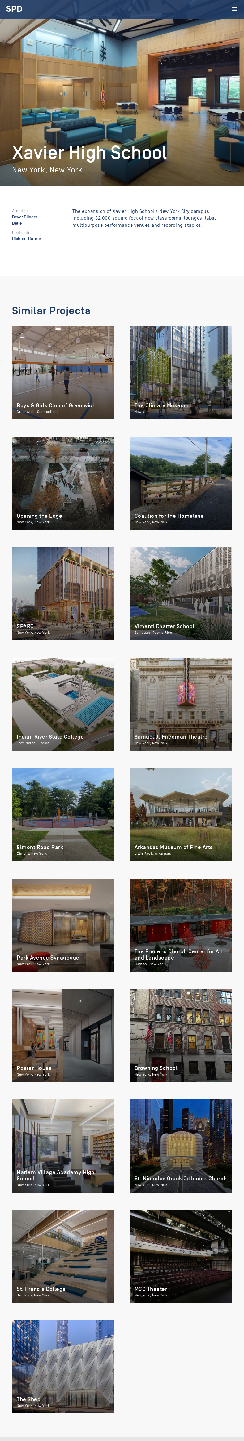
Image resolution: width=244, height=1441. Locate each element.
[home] (14, 9)
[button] (234, 9)
